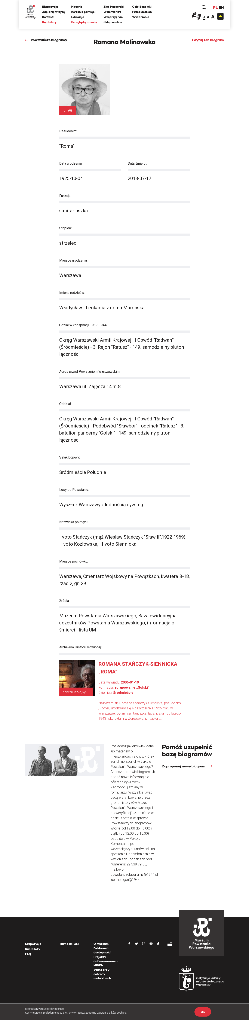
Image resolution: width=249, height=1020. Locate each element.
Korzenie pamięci (83, 12)
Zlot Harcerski (114, 7)
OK (203, 1012)
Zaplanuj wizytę (53, 12)
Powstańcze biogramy (49, 40)
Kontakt (48, 17)
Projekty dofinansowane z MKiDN (105, 961)
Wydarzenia (140, 17)
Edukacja (77, 17)
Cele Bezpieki (141, 7)
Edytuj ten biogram (208, 40)
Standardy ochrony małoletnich (102, 974)
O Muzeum (101, 944)
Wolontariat (112, 12)
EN (221, 7)
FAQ (28, 954)
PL (215, 7)
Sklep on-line (113, 22)
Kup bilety (49, 22)
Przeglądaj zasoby (84, 22)
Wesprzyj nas (113, 17)
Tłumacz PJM (69, 944)
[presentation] (3, 462)
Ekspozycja (50, 7)
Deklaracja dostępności (102, 950)
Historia (77, 7)
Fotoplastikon (141, 12)
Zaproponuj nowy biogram (184, 766)
